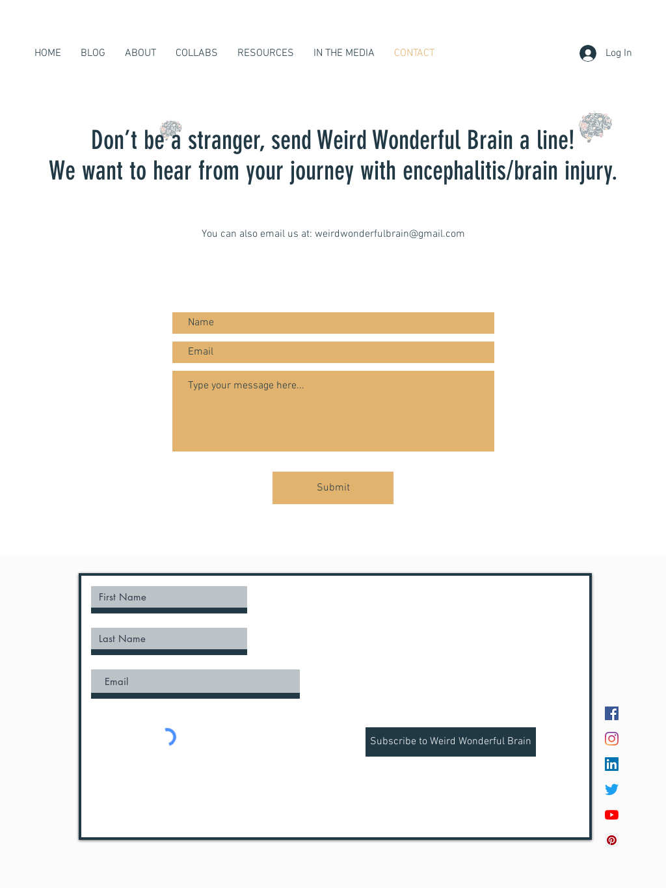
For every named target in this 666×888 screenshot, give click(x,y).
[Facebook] (612, 713)
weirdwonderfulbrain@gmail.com (390, 234)
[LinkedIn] (612, 764)
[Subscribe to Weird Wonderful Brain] (451, 742)
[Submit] (333, 488)
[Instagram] (612, 739)
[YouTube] (612, 815)
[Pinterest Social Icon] (612, 840)
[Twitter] (612, 789)
